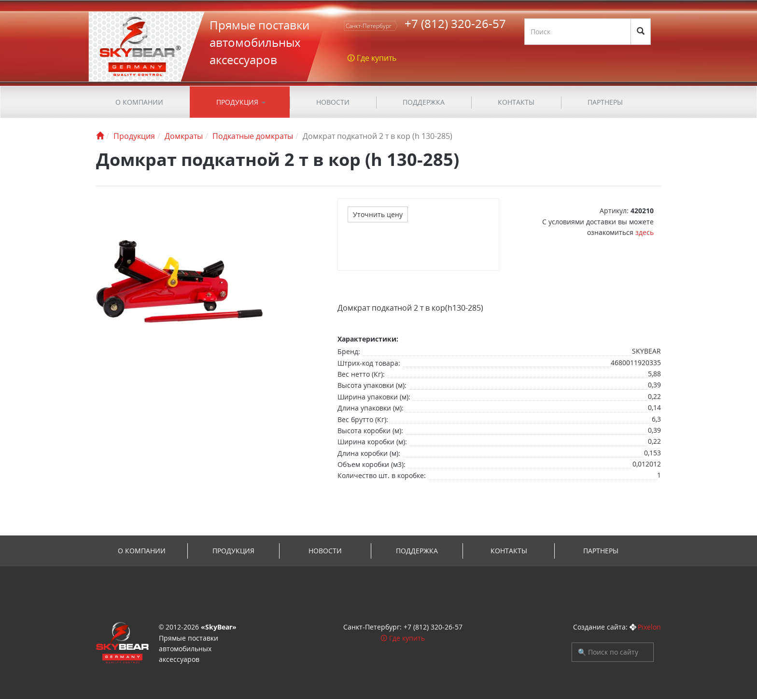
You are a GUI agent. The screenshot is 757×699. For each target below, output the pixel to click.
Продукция (237, 102)
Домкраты (184, 136)
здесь (644, 232)
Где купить (407, 638)
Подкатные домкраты (252, 136)
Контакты (516, 102)
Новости (333, 102)
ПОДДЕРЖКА (424, 102)
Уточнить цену (378, 214)
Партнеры (605, 102)
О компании (139, 102)
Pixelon (649, 626)
